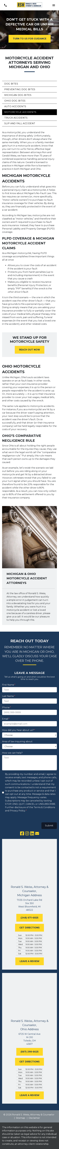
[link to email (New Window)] (37, 833)
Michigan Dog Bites (18, 95)
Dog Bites (11, 83)
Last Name (8, 696)
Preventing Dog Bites (19, 89)
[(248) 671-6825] (29, 918)
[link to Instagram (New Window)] (27, 833)
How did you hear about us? (18, 730)
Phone (6, 707)
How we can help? (12, 753)
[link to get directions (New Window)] (29, 905)
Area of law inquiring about (17, 741)
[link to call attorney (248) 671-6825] (5, 5)
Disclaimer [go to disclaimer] (34, 1118)
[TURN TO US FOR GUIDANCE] (30, 39)
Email (5, 719)
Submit (49, 825)
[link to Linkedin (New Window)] (32, 833)
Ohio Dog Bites (15, 100)
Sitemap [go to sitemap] (20, 1118)
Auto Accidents (15, 106)
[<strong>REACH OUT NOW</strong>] (29, 350)
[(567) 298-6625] (29, 1052)
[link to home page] (29, 5)
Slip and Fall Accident (19, 123)
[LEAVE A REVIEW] (29, 961)
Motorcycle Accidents (20, 112)
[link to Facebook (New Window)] (22, 833)
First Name (8, 684)
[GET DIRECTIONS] (29, 928)
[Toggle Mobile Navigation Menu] (53, 5)
